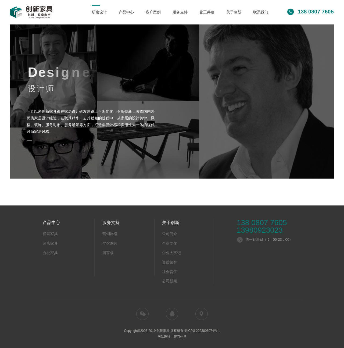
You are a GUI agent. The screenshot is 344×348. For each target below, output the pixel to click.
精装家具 (50, 234)
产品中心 (126, 12)
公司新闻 (169, 281)
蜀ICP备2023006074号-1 (202, 331)
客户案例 (153, 12)
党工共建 (206, 12)
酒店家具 (50, 243)
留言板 (108, 253)
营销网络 (109, 234)
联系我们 (260, 12)
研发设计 (99, 12)
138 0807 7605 (262, 222)
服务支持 (180, 12)
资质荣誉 (169, 262)
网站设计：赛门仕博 (172, 337)
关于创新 (233, 12)
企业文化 (169, 243)
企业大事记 (171, 253)
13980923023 (260, 230)
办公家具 (50, 253)
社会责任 (169, 271)
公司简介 (169, 234)
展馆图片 (109, 243)
